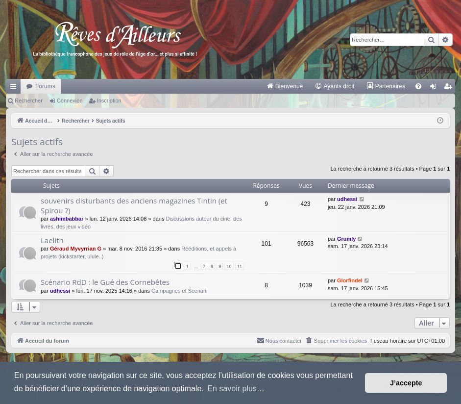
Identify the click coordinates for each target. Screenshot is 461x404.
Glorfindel (350, 280)
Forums (45, 86)
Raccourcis (15, 88)
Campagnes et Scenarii (179, 291)
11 (239, 266)
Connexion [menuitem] (435, 88)
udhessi (347, 199)
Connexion (70, 100)
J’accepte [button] (406, 383)
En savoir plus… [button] (236, 388)
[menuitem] (285, 86)
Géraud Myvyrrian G (75, 249)
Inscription (109, 100)
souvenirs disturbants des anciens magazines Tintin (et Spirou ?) (134, 205)
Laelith (52, 240)
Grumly (346, 239)
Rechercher (29, 100)
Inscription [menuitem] (450, 88)
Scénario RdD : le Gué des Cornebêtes (105, 282)
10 (228, 266)
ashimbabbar (66, 219)
